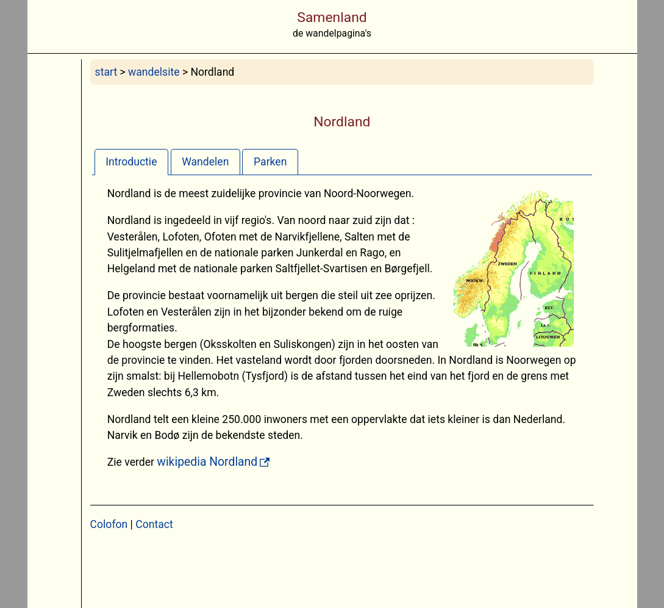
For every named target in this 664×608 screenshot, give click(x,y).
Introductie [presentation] (131, 162)
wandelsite (153, 72)
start (106, 72)
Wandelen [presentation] (205, 162)
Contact (154, 524)
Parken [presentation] (270, 162)
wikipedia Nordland (207, 462)
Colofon (109, 524)
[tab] (131, 161)
